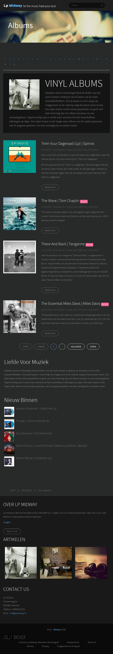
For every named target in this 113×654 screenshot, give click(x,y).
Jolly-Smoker (14, 637)
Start (26, 347)
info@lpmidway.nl (18, 613)
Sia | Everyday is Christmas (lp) (34, 433)
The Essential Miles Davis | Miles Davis (70, 304)
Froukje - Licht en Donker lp (32, 421)
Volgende (76, 347)
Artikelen (27, 490)
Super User (72, 150)
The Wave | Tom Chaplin (60, 201)
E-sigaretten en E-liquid (68, 646)
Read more (50, 187)
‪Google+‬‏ (7, 522)
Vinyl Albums (59, 150)
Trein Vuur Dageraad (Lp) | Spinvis (67, 144)
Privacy (45, 646)
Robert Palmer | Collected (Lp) (34, 458)
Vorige (41, 347)
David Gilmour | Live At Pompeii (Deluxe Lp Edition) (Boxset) (51, 445)
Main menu (61, 5)
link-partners (73, 642)
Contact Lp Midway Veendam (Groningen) (39, 642)
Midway (57, 630)
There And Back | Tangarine (63, 244)
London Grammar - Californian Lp (36, 408)
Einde (93, 347)
